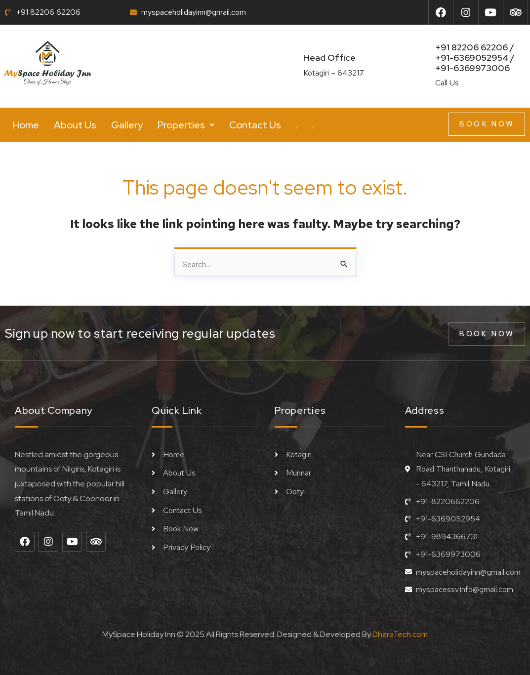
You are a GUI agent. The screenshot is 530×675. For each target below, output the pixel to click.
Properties (186, 125)
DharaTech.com (400, 634)
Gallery (127, 125)
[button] (186, 125)
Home (25, 125)
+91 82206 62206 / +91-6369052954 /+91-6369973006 (475, 57)
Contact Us (255, 125)
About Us (75, 125)
